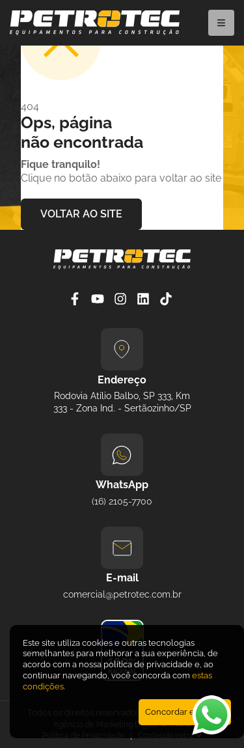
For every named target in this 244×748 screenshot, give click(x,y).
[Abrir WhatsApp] (211, 715)
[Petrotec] (95, 31)
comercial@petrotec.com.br (122, 594)
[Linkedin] (144, 299)
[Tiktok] (167, 299)
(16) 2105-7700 (122, 501)
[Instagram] (122, 299)
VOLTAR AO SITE (81, 214)
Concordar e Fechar (184, 712)
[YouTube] (99, 299)
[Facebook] (76, 299)
